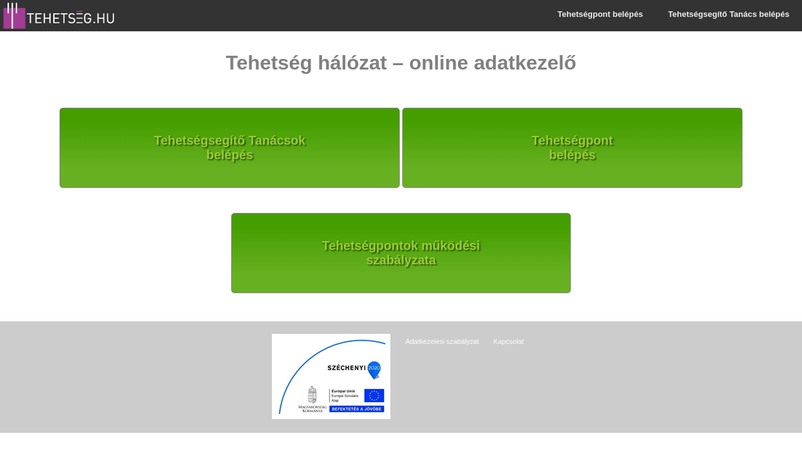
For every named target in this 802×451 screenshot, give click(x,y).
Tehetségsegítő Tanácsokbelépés (230, 147)
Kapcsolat (509, 341)
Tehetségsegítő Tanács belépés (728, 14)
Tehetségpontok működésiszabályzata (401, 253)
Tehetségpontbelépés (572, 147)
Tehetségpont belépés (600, 14)
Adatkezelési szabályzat (442, 341)
